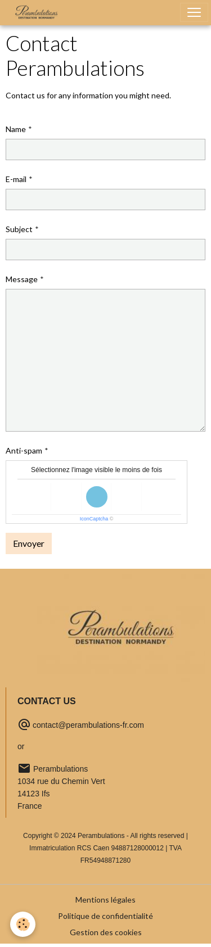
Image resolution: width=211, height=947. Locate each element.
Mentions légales (105, 899)
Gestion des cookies (106, 932)
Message (22, 279)
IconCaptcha (94, 519)
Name (16, 129)
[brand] (39, 12)
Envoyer (28, 543)
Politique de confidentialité (105, 916)
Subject (19, 229)
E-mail (16, 179)
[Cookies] (22, 924)
